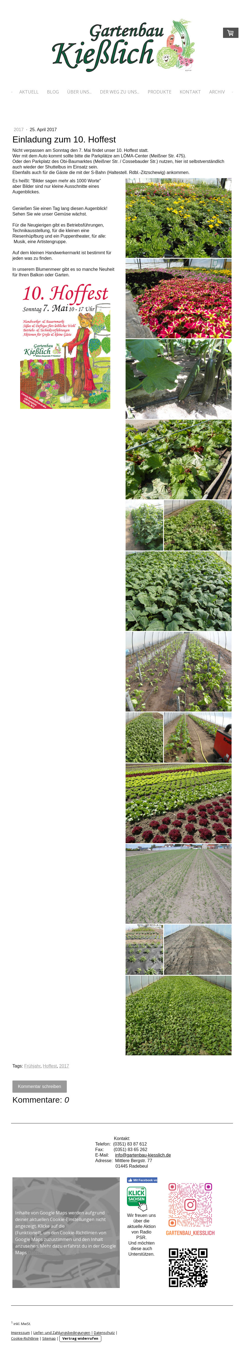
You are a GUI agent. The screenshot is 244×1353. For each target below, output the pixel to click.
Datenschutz (104, 1332)
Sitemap (49, 1338)
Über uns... (79, 92)
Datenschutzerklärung (51, 1253)
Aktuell (29, 92)
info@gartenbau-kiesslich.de (143, 1155)
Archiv (217, 92)
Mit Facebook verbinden (148, 1180)
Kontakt (190, 92)
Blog (53, 92)
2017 (19, 129)
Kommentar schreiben (39, 1086)
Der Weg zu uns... (119, 92)
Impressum (20, 1332)
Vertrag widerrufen (80, 1338)
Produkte (159, 92)
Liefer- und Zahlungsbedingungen (61, 1332)
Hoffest (50, 1066)
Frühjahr (32, 1066)
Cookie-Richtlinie (83, 1226)
